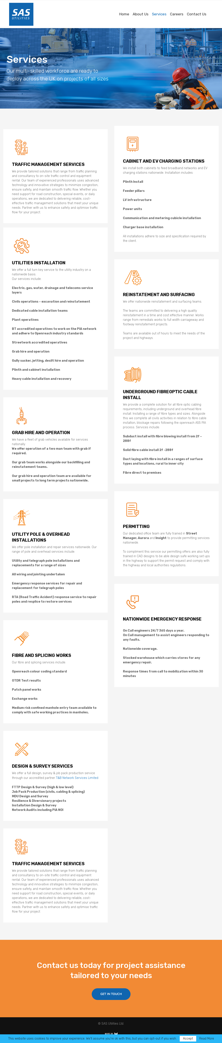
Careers (176, 14)
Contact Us (196, 14)
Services (159, 14)
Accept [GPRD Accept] (188, 1038)
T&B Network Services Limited (77, 778)
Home (124, 14)
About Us (141, 14)
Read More (206, 1038)
